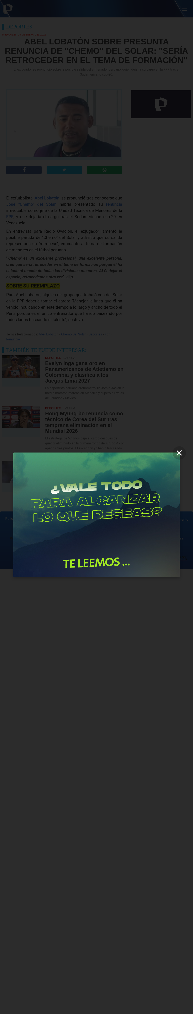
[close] (179, 453)
